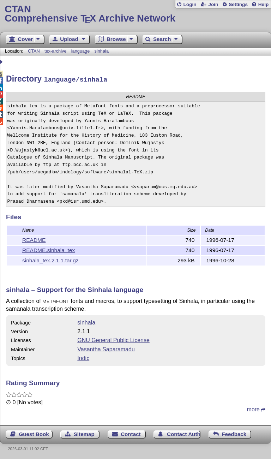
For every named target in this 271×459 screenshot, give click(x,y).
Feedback (234, 433)
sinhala (102, 51)
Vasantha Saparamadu (105, 348)
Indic (83, 357)
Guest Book (34, 433)
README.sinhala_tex (48, 249)
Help (263, 4)
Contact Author (183, 433)
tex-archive (55, 51)
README (34, 239)
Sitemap (84, 433)
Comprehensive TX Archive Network (135, 14)
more (253, 408)
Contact (131, 433)
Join (213, 4)
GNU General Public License (113, 339)
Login (189, 4)
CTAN (34, 51)
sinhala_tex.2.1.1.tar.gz (50, 259)
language (80, 51)
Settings (238, 4)
